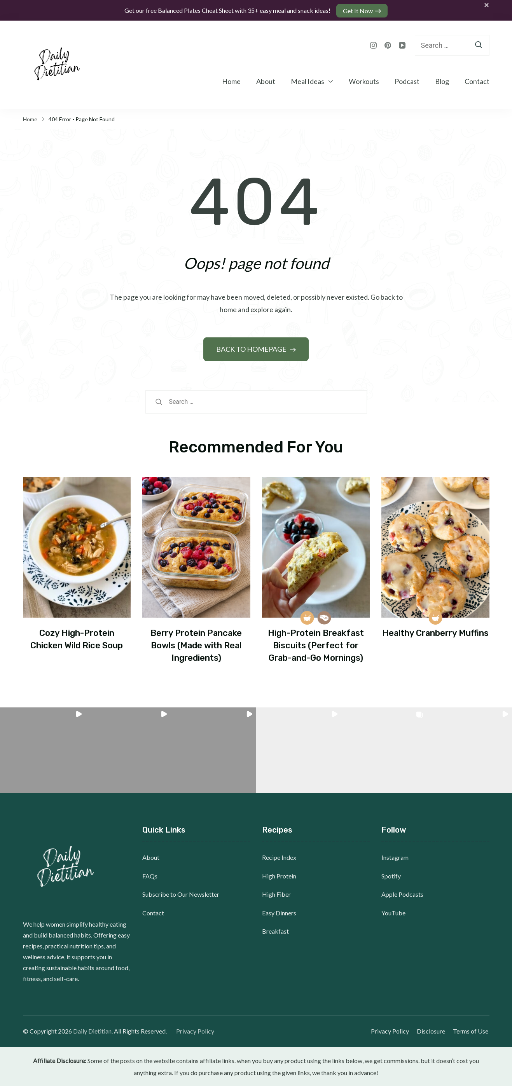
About (265, 80)
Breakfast (275, 930)
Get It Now (359, 10)
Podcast (407, 80)
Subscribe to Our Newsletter (180, 893)
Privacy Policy (195, 1030)
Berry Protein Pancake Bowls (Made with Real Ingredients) (196, 644)
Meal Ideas (307, 80)
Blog (442, 80)
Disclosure (432, 1030)
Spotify (391, 875)
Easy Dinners (279, 912)
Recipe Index (279, 857)
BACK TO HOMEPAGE (252, 348)
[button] (43, 750)
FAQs (149, 875)
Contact (477, 80)
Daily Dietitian (92, 1030)
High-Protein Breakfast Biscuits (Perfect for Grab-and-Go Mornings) (316, 644)
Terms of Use (471, 1030)
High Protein (279, 875)
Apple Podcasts (402, 893)
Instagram (395, 857)
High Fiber (276, 893)
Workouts (364, 80)
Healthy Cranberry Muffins (435, 632)
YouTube (393, 912)
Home (231, 80)
